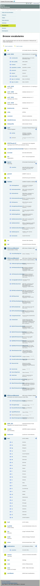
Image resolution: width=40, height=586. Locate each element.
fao (8, 156)
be (12, 445)
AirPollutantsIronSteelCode (17, 274)
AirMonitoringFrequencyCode (17, 263)
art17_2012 (10, 97)
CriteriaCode (15, 319)
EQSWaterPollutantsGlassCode (17, 340)
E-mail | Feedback (6, 581)
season (13, 73)
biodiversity (10, 108)
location (13, 64)
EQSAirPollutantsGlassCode (17, 326)
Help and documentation (7, 12)
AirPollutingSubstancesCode (17, 400)
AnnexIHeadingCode (16, 253)
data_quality (14, 61)
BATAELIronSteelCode (17, 290)
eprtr (8, 127)
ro (12, 506)
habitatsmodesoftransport (17, 227)
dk (12, 459)
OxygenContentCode (16, 356)
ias (8, 240)
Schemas (4, 23)
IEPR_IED (10, 423)
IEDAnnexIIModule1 (13, 248)
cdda (8, 112)
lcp (8, 531)
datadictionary (11, 120)
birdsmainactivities (16, 189)
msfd (8, 537)
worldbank (10, 573)
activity (13, 133)
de (12, 456)
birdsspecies (15, 202)
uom (8, 564)
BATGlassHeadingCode (17, 301)
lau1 (8, 438)
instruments (14, 235)
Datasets (4, 15)
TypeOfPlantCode (16, 411)
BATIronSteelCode (16, 306)
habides (9, 181)
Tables (3, 17)
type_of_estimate (16, 79)
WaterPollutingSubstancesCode (17, 418)
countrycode (15, 58)
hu (12, 477)
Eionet (8, 9)
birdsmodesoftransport (17, 198)
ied (8, 244)
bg (12, 448)
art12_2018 (10, 86)
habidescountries (16, 210)
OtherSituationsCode (17, 350)
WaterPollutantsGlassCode (17, 383)
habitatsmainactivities (17, 219)
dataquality (10, 124)
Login (28, 3)
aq (8, 50)
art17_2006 (10, 92)
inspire (9, 429)
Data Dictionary (13, 9)
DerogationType (15, 404)
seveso (9, 554)
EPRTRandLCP (11, 143)
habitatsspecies (15, 231)
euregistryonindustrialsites (14, 148)
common (10, 116)
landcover (10, 434)
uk (12, 517)
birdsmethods (15, 193)
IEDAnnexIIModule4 (13, 395)
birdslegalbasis (15, 185)
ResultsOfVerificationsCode (17, 407)
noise (9, 542)
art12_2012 (10, 54)
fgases (9, 162)
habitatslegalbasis (16, 214)
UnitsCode (14, 375)
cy (12, 450)
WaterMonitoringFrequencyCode (17, 379)
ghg (8, 177)
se (12, 508)
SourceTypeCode (16, 372)
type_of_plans (15, 82)
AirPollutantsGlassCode (17, 267)
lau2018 (9, 526)
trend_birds (14, 76)
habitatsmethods (16, 223)
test (8, 560)
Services (4, 28)
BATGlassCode (15, 296)
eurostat (9, 152)
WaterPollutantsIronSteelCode (17, 388)
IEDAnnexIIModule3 (13, 258)
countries (14, 167)
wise (8, 568)
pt (12, 503)
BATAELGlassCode (16, 283)
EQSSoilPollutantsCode (17, 336)
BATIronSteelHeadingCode (17, 310)
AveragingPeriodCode (17, 279)
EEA (8, 1)
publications (11, 546)
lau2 (8, 522)
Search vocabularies (9, 46)
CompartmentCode (16, 315)
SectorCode (14, 369)
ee (12, 462)
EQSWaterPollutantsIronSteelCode (17, 345)
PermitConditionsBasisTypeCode (17, 359)
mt (12, 494)
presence (14, 70)
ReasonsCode (15, 363)
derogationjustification (17, 206)
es (12, 468)
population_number (16, 67)
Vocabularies (5, 25)
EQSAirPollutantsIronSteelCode (17, 332)
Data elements (5, 20)
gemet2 (9, 174)
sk (12, 514)
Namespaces (5, 30)
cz (12, 453)
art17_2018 (10, 102)
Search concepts (19, 46)
